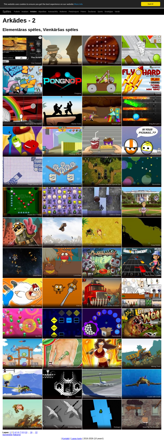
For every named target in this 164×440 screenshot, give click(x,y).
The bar (158, 306)
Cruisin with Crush (154, 397)
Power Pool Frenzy (34, 215)
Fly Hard (157, 93)
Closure (78, 397)
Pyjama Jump (156, 154)
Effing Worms (155, 336)
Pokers (83, 12)
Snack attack (116, 154)
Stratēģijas (109, 12)
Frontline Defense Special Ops (110, 184)
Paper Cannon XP (34, 184)
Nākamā (17, 435)
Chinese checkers (114, 63)
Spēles (7, 11)
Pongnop (78, 93)
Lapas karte (76, 438)
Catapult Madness (34, 427)
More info (78, 4)
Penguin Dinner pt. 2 (34, 93)
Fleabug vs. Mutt (75, 154)
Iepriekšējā (7, 435)
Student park (116, 124)
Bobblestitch (116, 275)
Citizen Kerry (155, 215)
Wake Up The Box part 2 (151, 427)
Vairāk (117, 12)
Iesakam (25, 12)
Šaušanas (92, 12)
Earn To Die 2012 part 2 (112, 306)
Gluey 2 (38, 154)
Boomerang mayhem (113, 245)
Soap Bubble (155, 245)
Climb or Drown (115, 215)
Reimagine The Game (33, 124)
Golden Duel (76, 63)
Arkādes (33, 12)
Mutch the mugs (75, 215)
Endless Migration (74, 427)
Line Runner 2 (36, 397)
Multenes (63, 12)
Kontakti (66, 438)
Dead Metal (37, 275)
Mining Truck (156, 366)
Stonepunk (117, 93)
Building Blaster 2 (35, 245)
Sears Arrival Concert (153, 275)
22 (36, 432)
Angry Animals (36, 366)
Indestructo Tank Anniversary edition (68, 245)
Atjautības (42, 12)
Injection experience (74, 366)
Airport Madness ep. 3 (113, 397)
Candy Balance (75, 184)
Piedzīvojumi (74, 12)
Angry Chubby (36, 306)
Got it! (150, 4)
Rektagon (117, 427)
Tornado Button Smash (152, 63)
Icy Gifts (38, 336)
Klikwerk (78, 336)
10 (26, 432)
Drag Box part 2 (155, 124)
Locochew (77, 275)
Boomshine (156, 184)
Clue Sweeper (36, 63)
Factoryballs (116, 336)
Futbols (17, 12)
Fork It (78, 306)
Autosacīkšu (53, 12)
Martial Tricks (76, 124)
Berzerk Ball (116, 366)
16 (31, 432)
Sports (100, 12)
